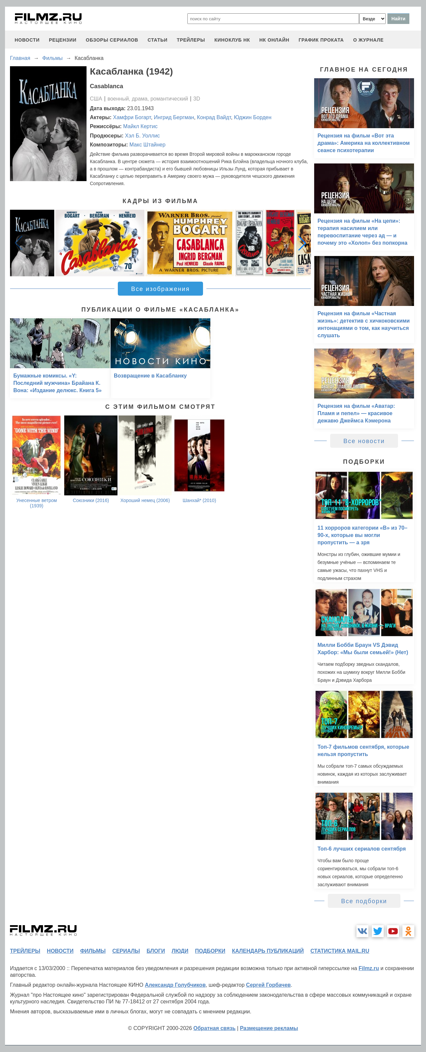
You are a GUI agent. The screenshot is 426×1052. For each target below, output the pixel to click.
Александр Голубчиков (175, 985)
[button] (302, 243)
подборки (210, 951)
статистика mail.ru (340, 951)
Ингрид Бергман (174, 117)
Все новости (364, 441)
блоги (155, 951)
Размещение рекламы (269, 1028)
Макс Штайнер (147, 144)
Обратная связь (214, 1028)
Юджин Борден (253, 117)
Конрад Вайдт (214, 117)
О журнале (368, 40)
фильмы (93, 951)
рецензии (63, 40)
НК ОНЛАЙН (274, 40)
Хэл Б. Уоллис (142, 135)
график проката (321, 40)
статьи (157, 40)
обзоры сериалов (112, 40)
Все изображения (160, 289)
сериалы (126, 951)
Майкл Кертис (140, 126)
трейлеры (191, 40)
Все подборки (364, 901)
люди (180, 951)
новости (27, 40)
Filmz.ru (368, 968)
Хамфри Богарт (132, 117)
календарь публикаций (268, 951)
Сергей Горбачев (268, 985)
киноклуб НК (232, 40)
